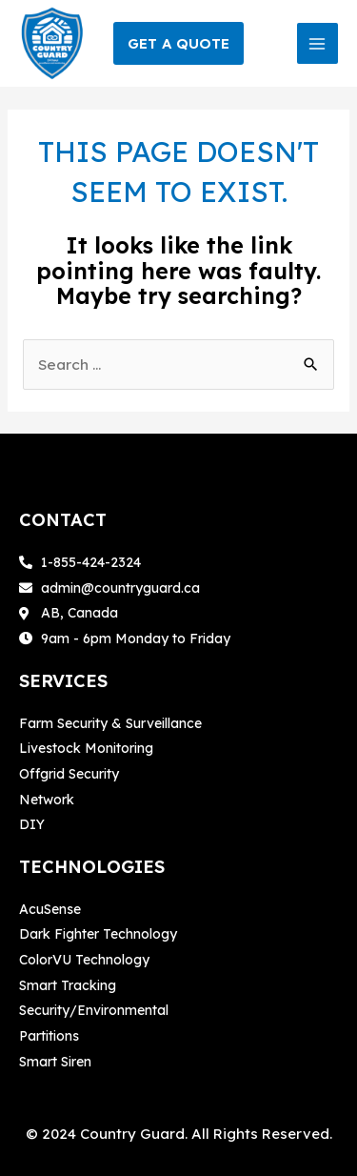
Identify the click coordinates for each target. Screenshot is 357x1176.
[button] (178, 43)
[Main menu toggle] (317, 43)
